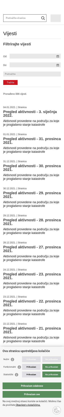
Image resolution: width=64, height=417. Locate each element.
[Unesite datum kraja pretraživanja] (35, 64)
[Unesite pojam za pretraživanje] (18, 17)
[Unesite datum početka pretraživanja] (35, 56)
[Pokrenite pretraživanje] (43, 18)
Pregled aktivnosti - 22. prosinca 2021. (32, 303)
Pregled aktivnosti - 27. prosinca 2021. (32, 249)
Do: (5, 65)
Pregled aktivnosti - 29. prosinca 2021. (32, 195)
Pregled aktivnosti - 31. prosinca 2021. (32, 141)
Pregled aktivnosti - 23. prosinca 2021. (32, 276)
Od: (5, 56)
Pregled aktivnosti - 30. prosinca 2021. (32, 168)
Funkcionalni (9, 367)
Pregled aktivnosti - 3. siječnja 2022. (30, 114)
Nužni (6, 359)
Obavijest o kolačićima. (27, 405)
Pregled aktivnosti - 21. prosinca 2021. (32, 330)
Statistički (8, 374)
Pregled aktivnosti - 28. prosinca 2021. (32, 222)
